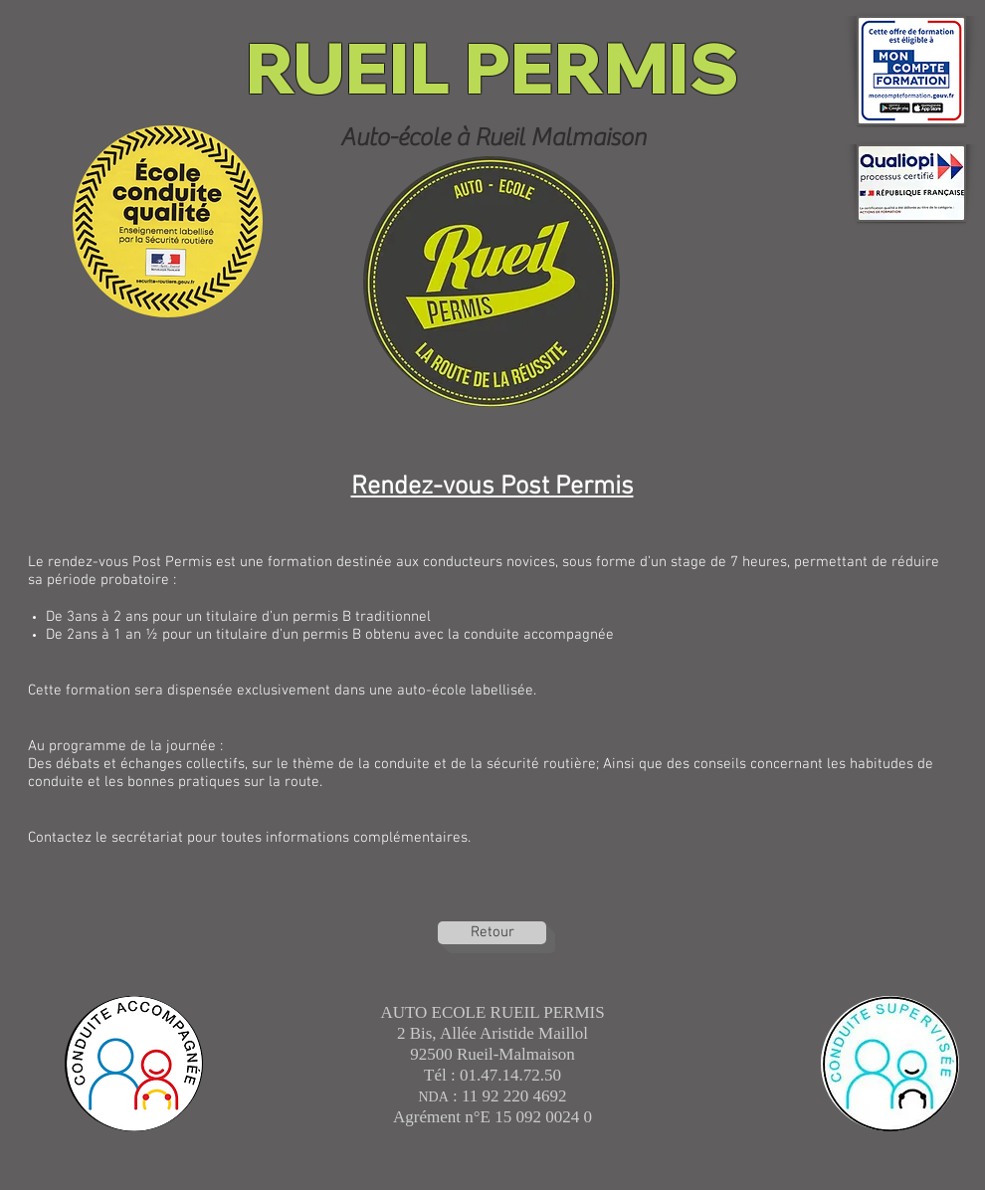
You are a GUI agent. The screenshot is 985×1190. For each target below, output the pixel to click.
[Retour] (492, 932)
